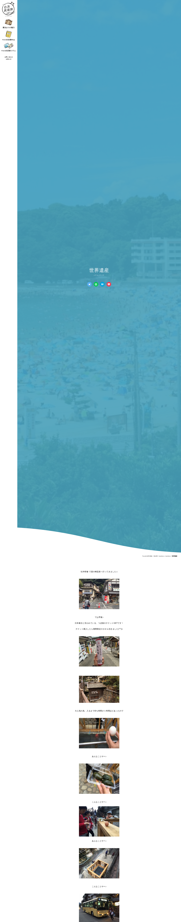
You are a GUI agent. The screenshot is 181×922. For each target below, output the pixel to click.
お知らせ (8, 59)
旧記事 (156, 556)
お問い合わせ (9, 57)
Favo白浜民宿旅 (147, 556)
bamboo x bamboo (164, 556)
